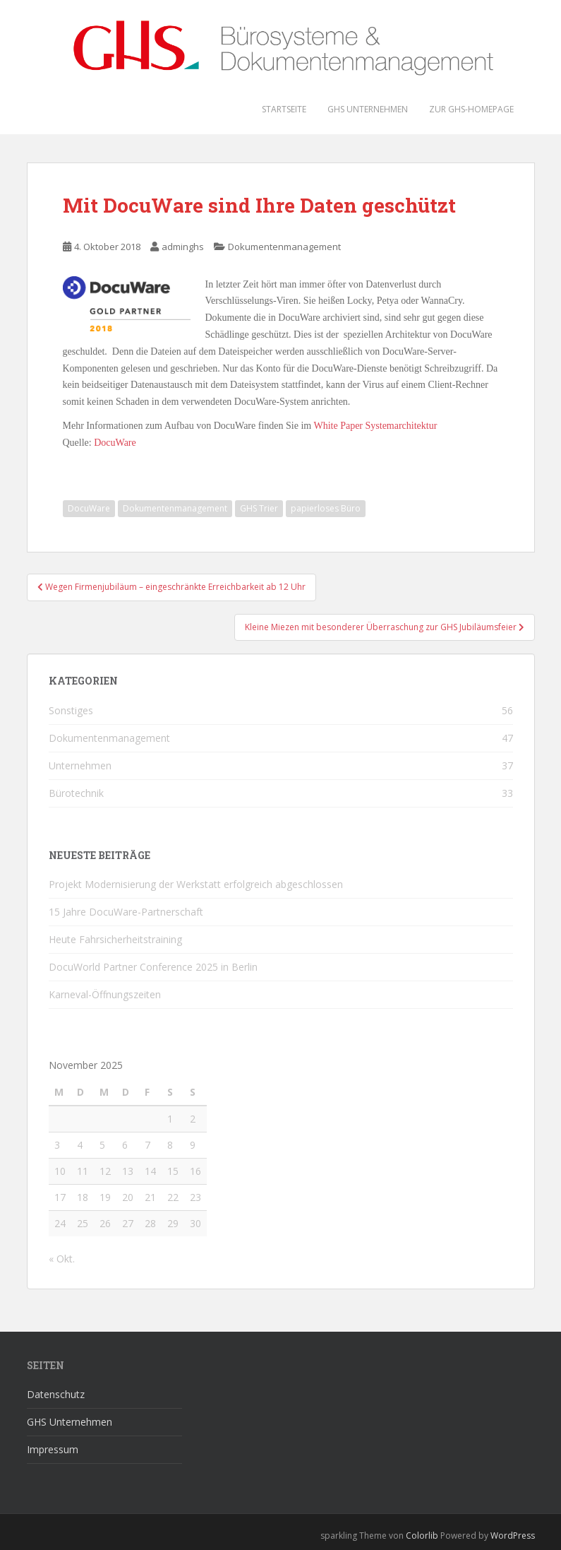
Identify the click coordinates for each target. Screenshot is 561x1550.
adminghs (183, 246)
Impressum (52, 1449)
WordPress (512, 1536)
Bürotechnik (76, 793)
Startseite (284, 109)
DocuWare (115, 442)
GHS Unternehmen (367, 109)
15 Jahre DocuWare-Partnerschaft (126, 911)
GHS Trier (259, 508)
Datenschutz (56, 1394)
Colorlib (422, 1536)
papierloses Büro (326, 508)
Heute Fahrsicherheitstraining (115, 939)
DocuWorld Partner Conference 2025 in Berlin (153, 967)
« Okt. (62, 1258)
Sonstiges (71, 710)
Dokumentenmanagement (284, 246)
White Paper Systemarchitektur (375, 425)
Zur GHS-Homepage (471, 109)
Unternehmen (80, 765)
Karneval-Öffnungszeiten (105, 994)
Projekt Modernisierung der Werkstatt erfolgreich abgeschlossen (196, 884)
